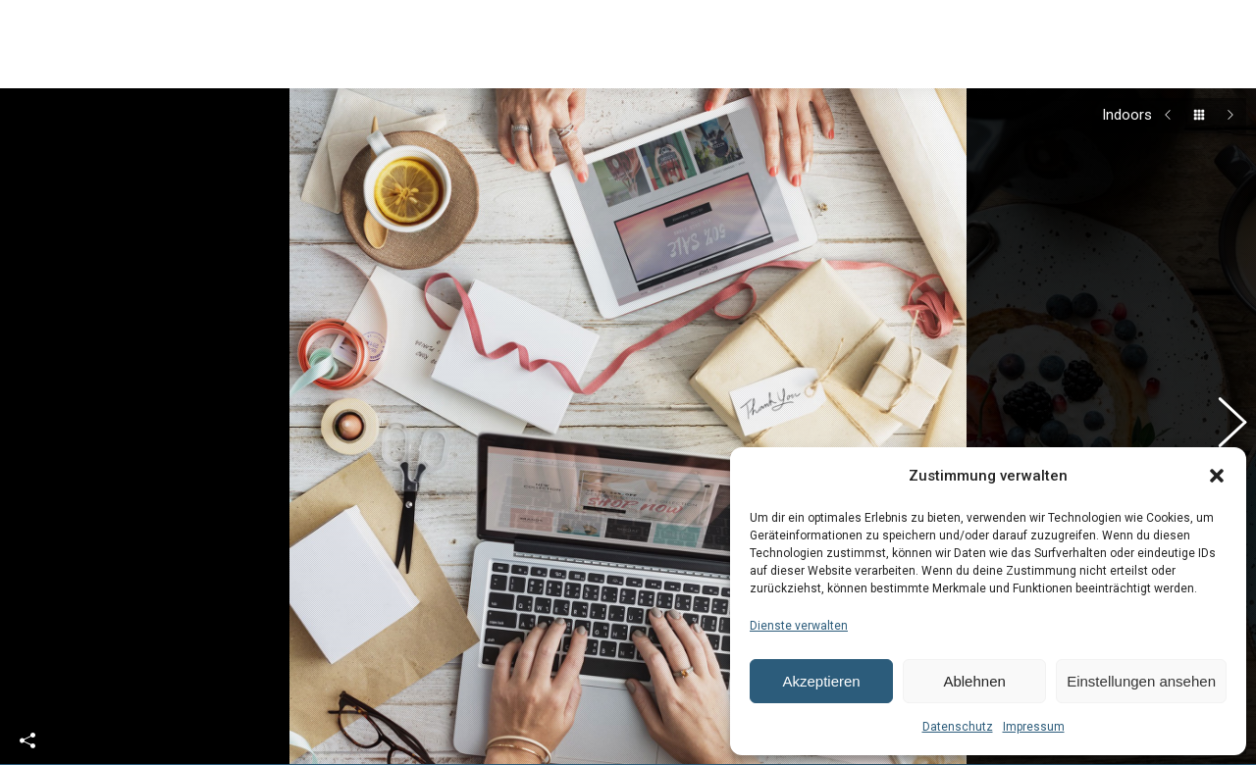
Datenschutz (957, 727)
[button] (1217, 475)
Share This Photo (27, 717)
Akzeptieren (821, 681)
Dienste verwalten (799, 626)
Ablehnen (974, 681)
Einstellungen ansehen (1141, 681)
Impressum (1034, 727)
